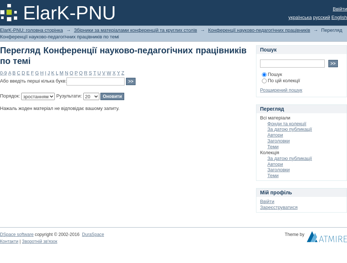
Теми (273, 146)
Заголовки (278, 141)
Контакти (9, 241)
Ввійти (340, 9)
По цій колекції (281, 80)
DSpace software (17, 234)
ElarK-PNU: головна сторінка (31, 30)
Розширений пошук (281, 90)
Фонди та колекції (286, 123)
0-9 (3, 73)
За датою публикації (289, 129)
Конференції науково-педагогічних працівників (259, 30)
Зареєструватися (279, 207)
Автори (275, 135)
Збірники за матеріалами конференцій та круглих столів (135, 30)
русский (321, 17)
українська (300, 17)
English (339, 17)
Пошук (272, 74)
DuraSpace (93, 234)
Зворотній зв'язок (39, 241)
